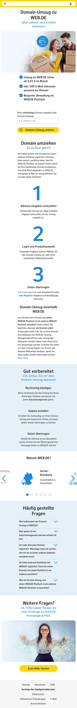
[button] (5, 3)
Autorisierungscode (27, 292)
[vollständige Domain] (38, 121)
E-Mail (53, 698)
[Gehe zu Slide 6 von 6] (50, 495)
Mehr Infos (23, 358)
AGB (52, 684)
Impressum (40, 684)
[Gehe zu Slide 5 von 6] (45, 495)
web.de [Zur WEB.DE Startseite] (9, 3)
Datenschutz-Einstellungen (32, 698)
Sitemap (26, 684)
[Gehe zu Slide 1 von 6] (27, 495)
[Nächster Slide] (73, 478)
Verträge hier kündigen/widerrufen (38, 689)
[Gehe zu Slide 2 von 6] (32, 495)
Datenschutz (38, 694)
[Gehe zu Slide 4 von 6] (41, 495)
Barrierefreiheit (38, 703)
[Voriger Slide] (4, 478)
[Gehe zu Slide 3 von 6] (36, 495)
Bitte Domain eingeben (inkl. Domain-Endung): (37, 114)
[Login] (70, 3)
